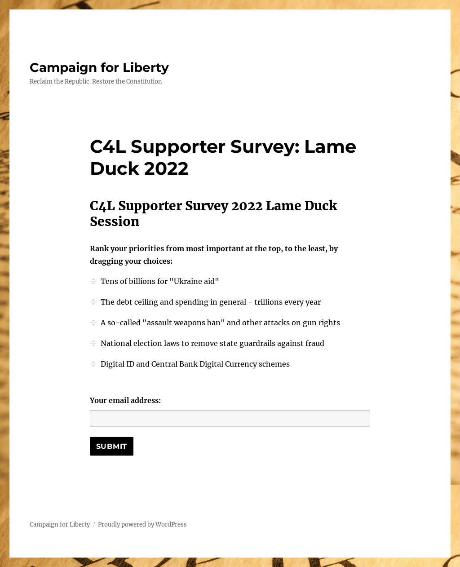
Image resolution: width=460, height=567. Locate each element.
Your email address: (125, 400)
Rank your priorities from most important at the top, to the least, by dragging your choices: (214, 255)
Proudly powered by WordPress (142, 524)
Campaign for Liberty (99, 67)
